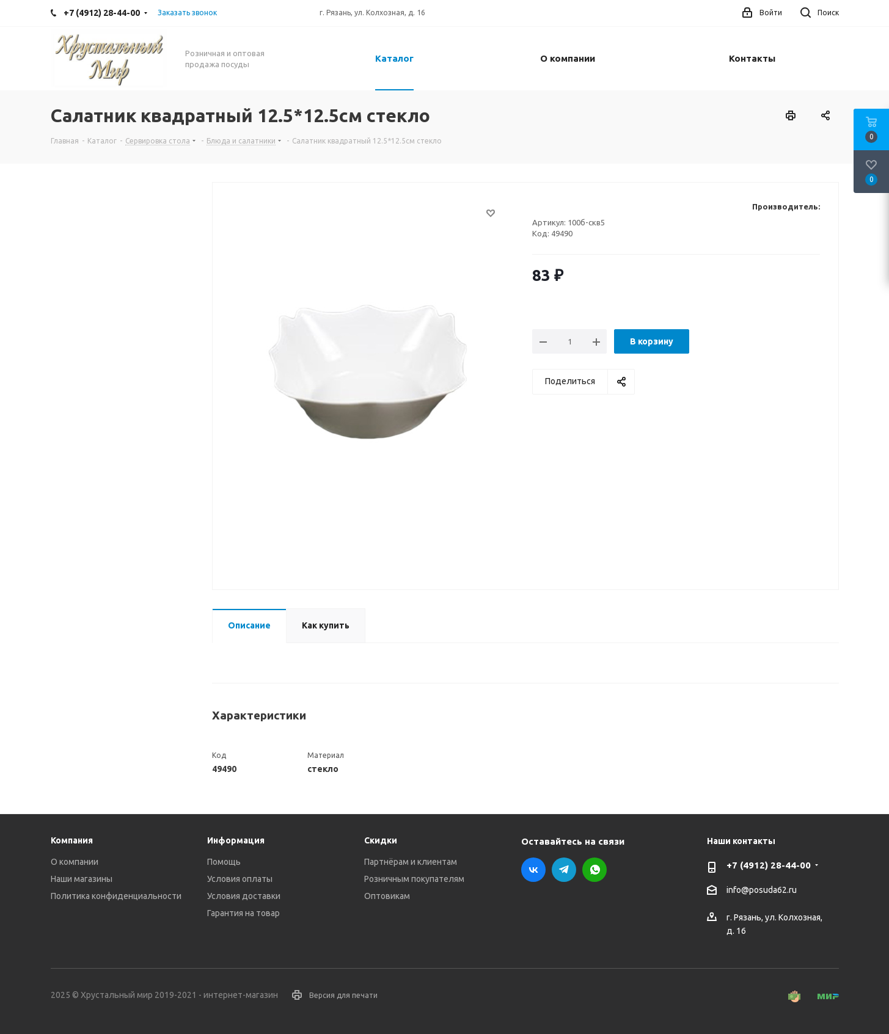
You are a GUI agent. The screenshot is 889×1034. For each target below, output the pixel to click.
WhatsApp (594, 869)
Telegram (564, 869)
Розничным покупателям (414, 879)
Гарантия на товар (243, 913)
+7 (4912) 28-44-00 (768, 865)
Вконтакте (533, 869)
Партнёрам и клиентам (410, 862)
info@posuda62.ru (761, 890)
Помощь (224, 862)
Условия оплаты (240, 879)
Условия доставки (243, 896)
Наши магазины (81, 879)
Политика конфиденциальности (116, 896)
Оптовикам (387, 896)
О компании (74, 862)
